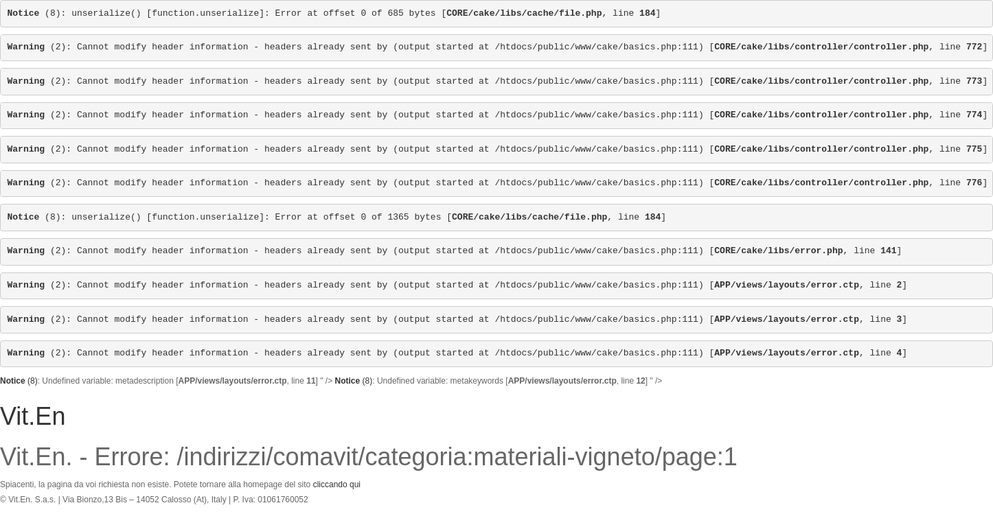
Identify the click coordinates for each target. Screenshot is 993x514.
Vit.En (32, 416)
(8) (34, 13)
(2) (37, 47)
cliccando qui (337, 484)
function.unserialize (205, 13)
